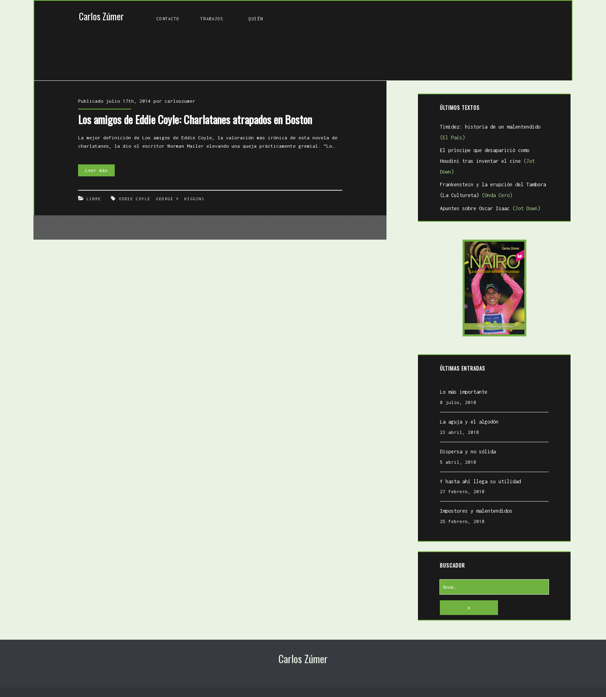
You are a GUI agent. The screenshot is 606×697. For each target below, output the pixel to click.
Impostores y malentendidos (476, 511)
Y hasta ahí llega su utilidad (480, 481)
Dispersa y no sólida (468, 452)
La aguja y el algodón (469, 422)
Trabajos (211, 18)
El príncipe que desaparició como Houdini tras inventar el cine (487, 160)
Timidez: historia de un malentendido (490, 132)
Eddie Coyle (134, 199)
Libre (93, 199)
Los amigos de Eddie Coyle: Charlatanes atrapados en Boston (195, 119)
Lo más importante (463, 392)
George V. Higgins (180, 199)
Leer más (100, 170)
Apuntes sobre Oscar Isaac (490, 208)
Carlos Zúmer (101, 16)
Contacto (168, 18)
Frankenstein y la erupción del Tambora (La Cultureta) (493, 190)
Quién (256, 18)
